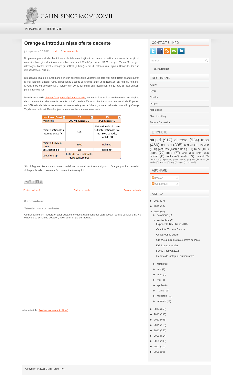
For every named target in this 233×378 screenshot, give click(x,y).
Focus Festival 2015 (167, 250)
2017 (157, 200)
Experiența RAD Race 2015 (172, 224)
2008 (157, 341)
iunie (160, 274)
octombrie (163, 215)
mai (159, 279)
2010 (157, 330)
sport (153, 152)
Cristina (154, 97)
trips (205, 140)
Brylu (153, 90)
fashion (153, 159)
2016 (157, 206)
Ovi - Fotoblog (158, 116)
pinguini (191, 159)
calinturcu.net (161, 68)
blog (173, 162)
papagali (200, 156)
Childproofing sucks (167, 234)
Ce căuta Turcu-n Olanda (170, 229)
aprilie (160, 285)
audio (153, 162)
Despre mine (54, 28)
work (184, 153)
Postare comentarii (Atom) (53, 310)
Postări (157, 177)
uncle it (56, 51)
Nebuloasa (156, 109)
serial (202, 159)
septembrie (163, 220)
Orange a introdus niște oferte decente (67, 43)
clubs (181, 149)
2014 (157, 309)
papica (165, 159)
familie (184, 156)
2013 (157, 314)
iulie (159, 269)
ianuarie (162, 301)
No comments (70, 51)
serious (154, 156)
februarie (162, 295)
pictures (163, 149)
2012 (157, 319)
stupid (155, 140)
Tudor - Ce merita (160, 122)
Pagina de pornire (82, 190)
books (169, 156)
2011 (157, 325)
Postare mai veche (133, 190)
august (161, 263)
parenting (178, 159)
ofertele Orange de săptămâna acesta (65, 97)
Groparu (154, 103)
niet (186, 145)
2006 (157, 351)
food (169, 152)
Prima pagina (33, 28)
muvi (197, 149)
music (166, 144)
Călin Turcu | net (55, 368)
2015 (157, 211)
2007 (157, 346)
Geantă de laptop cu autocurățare (175, 256)
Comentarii (159, 183)
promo (190, 162)
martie (161, 290)
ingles (180, 162)
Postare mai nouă (32, 190)
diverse (180, 140)
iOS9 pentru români (167, 245)
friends (163, 162)
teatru (199, 153)
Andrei (153, 84)
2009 (157, 335)
